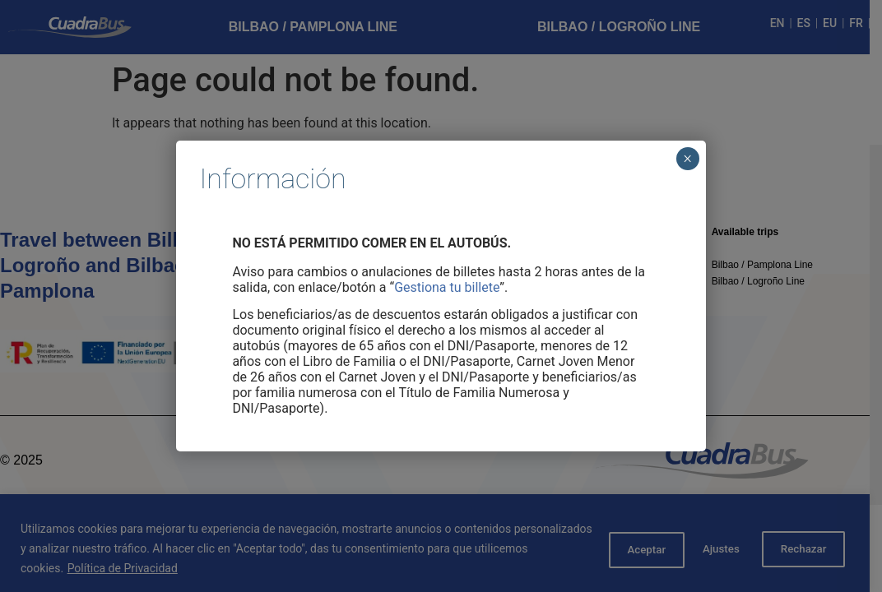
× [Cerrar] (687, 159)
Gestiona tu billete (446, 287)
